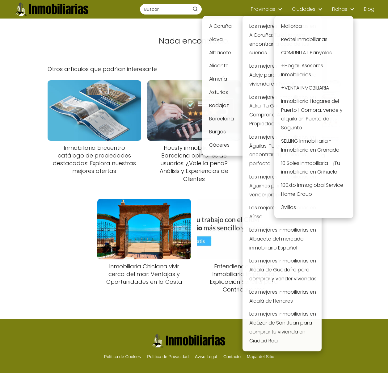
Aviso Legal (206, 356)
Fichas (339, 9)
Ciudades (303, 9)
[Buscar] (195, 9)
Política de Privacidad (168, 356)
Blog (369, 9)
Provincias (263, 9)
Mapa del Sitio (260, 356)
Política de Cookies (122, 356)
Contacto (232, 356)
